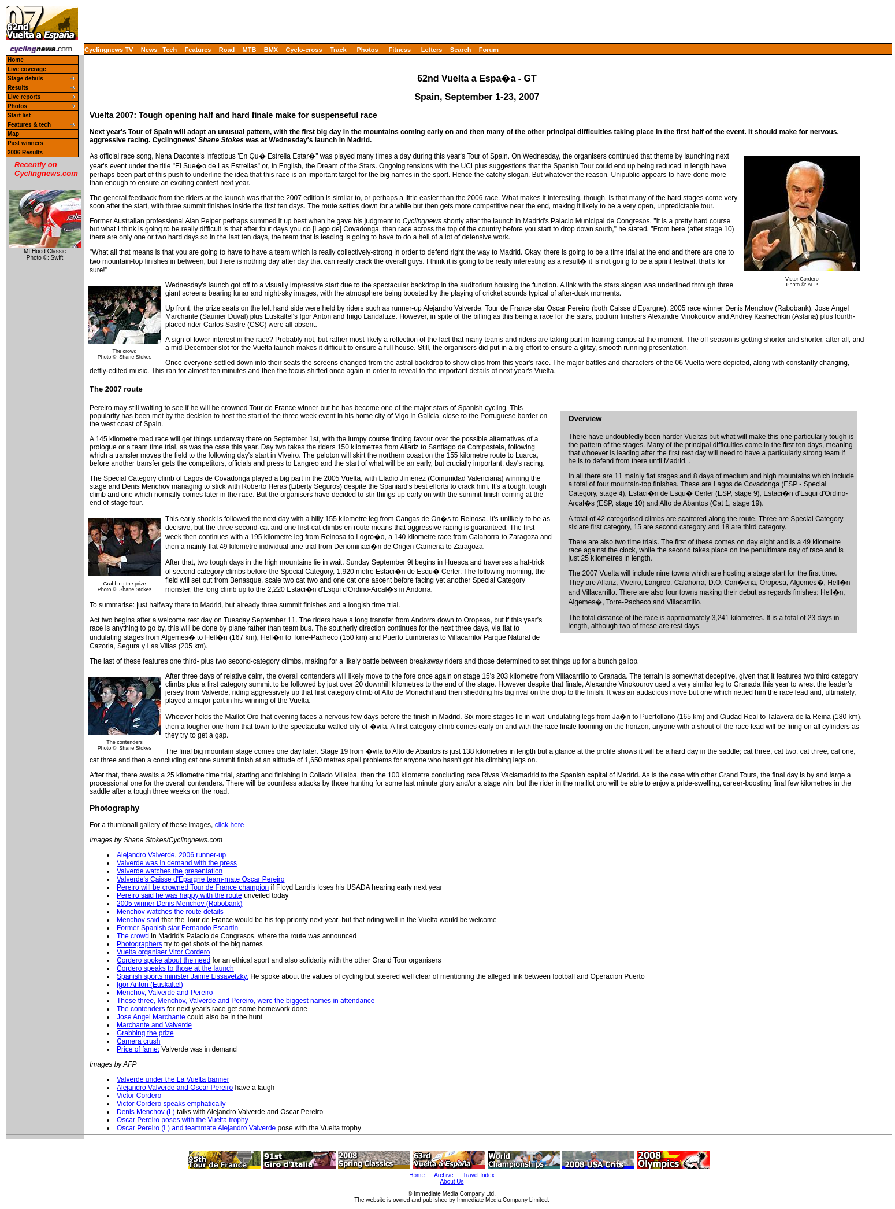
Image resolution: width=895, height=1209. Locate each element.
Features (198, 49)
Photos (367, 49)
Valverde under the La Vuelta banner (173, 1079)
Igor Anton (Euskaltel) (150, 985)
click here (229, 825)
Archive (443, 1175)
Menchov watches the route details (170, 912)
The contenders (141, 1009)
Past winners (25, 143)
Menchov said (138, 920)
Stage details (25, 78)
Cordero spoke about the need (163, 960)
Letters (432, 49)
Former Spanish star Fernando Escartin (177, 928)
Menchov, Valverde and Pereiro (165, 993)
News (149, 49)
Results (18, 87)
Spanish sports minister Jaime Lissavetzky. (182, 976)
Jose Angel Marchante (151, 1017)
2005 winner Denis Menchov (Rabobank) (179, 904)
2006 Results (25, 152)
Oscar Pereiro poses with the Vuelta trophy (182, 1120)
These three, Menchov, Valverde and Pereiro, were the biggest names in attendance (245, 1001)
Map (13, 134)
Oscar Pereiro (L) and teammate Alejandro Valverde (197, 1128)
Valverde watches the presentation (169, 871)
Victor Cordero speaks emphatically (171, 1104)
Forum (489, 49)
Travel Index (479, 1175)
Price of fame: (138, 1049)
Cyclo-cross (304, 49)
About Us (451, 1181)
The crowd (133, 936)
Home (16, 60)
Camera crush (138, 1041)
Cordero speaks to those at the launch (175, 968)
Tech (169, 49)
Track (338, 49)
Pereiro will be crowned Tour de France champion (193, 887)
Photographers (139, 944)
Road (227, 49)
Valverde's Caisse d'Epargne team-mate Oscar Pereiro (200, 879)
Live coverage (27, 69)
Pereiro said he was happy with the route (179, 895)
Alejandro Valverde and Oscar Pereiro (175, 1087)
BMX (271, 49)
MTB (250, 49)
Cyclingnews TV (108, 49)
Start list (19, 115)
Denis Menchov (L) (147, 1112)
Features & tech (29, 124)
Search (460, 49)
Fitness (399, 49)
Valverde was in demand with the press (177, 863)
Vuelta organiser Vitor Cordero (163, 952)
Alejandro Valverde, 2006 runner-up (171, 855)
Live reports (24, 97)
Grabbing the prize (145, 1033)
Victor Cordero (139, 1096)
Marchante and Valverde (154, 1025)
